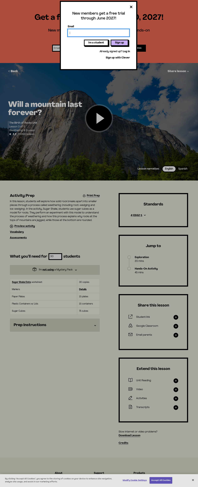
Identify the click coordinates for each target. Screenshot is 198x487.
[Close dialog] (131, 7)
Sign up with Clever (118, 58)
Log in (126, 51)
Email (71, 26)
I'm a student (96, 43)
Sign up (119, 43)
